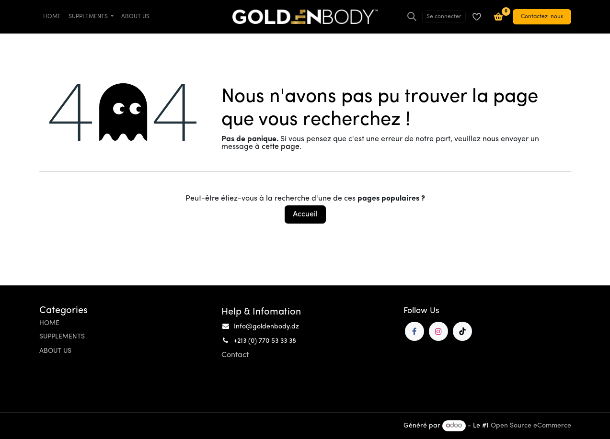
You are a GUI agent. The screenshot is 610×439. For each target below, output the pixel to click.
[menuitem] (52, 16)
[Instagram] (438, 331)
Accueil (305, 214)
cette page (280, 147)
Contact (235, 355)
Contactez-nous (542, 17)
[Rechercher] (411, 17)
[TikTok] (462, 331)
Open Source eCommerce (531, 425)
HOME (49, 323)
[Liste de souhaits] (477, 17)
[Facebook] (414, 331)
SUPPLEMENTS (62, 336)
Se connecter (443, 17)
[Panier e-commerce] (498, 16)
